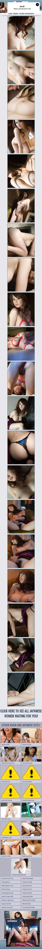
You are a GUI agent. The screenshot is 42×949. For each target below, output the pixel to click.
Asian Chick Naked (27, 878)
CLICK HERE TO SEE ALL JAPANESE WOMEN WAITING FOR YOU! (21, 713)
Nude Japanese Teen (7, 885)
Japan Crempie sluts (7, 896)
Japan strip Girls (6, 904)
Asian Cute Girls (27, 885)
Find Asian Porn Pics (7, 878)
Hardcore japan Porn (7, 900)
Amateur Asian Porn (7, 907)
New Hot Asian (26, 904)
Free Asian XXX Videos (28, 907)
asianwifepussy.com (7, 893)
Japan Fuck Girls (27, 893)
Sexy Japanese (5, 882)
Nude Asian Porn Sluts (28, 900)
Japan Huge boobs (27, 896)
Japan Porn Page (27, 882)
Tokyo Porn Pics (27, 889)
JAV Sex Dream (5, 889)
